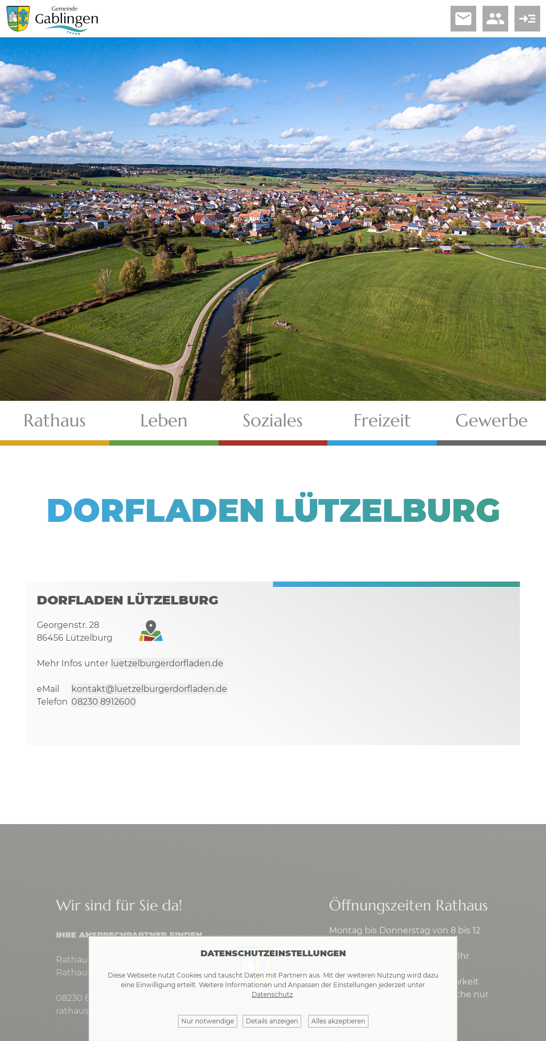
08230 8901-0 (85, 998)
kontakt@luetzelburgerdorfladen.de (149, 689)
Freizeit (382, 420)
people (495, 18)
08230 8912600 (103, 702)
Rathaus (54, 420)
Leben (164, 420)
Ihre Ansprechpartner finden (129, 935)
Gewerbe (491, 420)
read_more (527, 18)
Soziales (273, 420)
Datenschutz (272, 994)
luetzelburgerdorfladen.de (167, 663)
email (463, 18)
